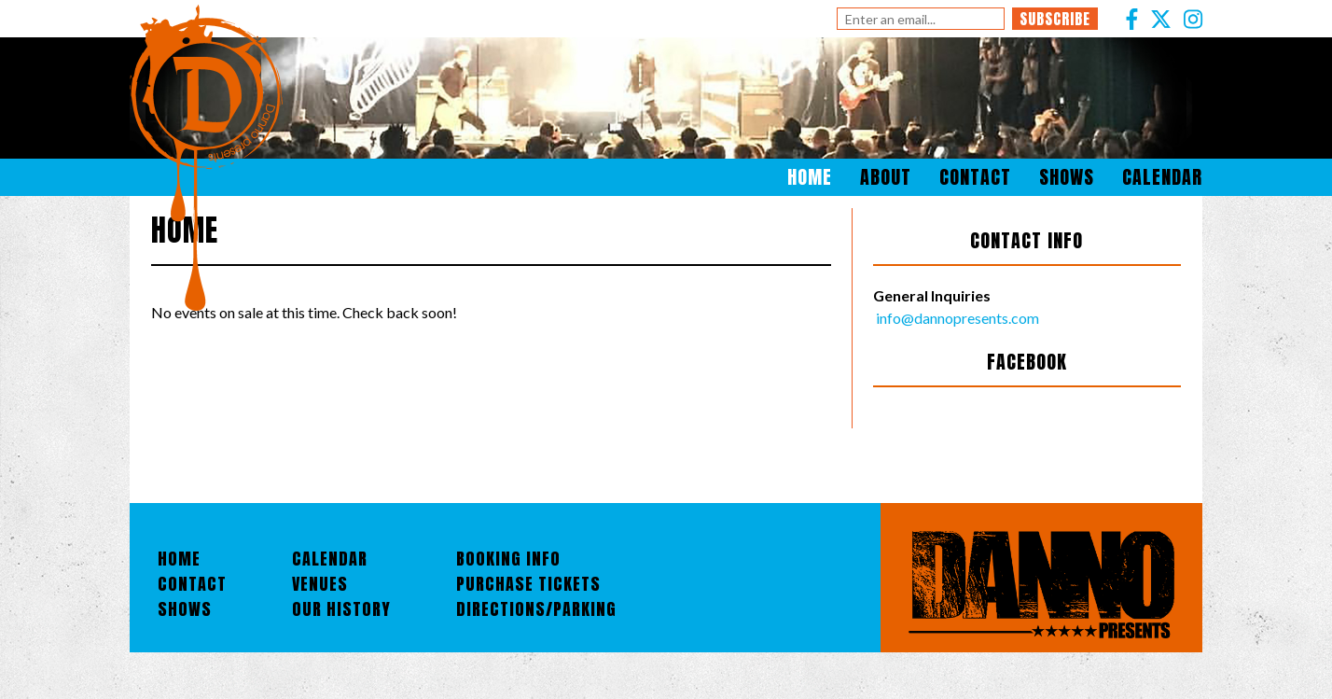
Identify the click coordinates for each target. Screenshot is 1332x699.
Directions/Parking (536, 609)
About (885, 176)
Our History (341, 609)
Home (809, 176)
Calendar (1162, 176)
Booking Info (508, 558)
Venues (320, 583)
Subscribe (1055, 18)
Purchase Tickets (528, 583)
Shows (1066, 176)
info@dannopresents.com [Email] (956, 318)
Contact (975, 176)
